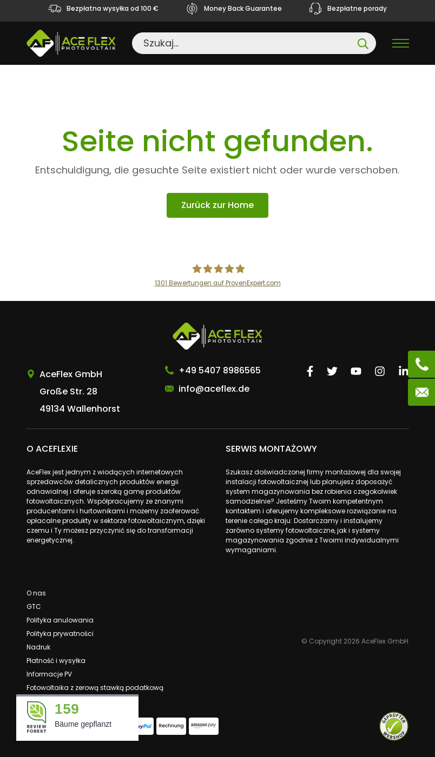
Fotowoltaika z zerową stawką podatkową (95, 687)
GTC (34, 606)
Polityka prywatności (60, 633)
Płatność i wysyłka (56, 660)
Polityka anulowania (60, 620)
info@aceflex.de (214, 389)
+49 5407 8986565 (220, 370)
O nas (36, 593)
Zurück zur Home (217, 205)
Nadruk (38, 647)
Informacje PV (49, 674)
